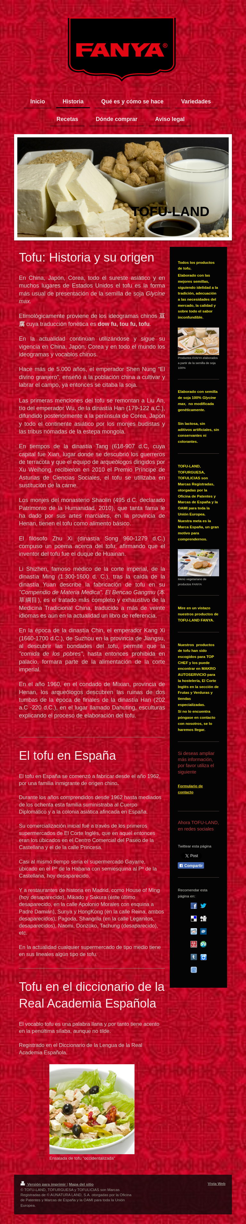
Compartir (191, 865)
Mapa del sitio (81, 1184)
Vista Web (217, 1183)
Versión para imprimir (43, 1184)
